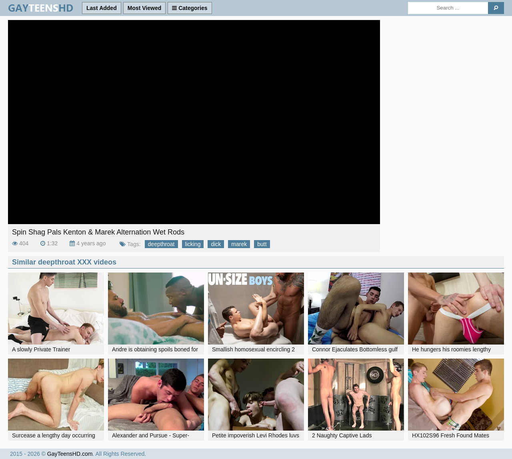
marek (239, 244)
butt (261, 244)
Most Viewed (145, 8)
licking (193, 244)
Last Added (101, 8)
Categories (189, 8)
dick (216, 244)
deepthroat (161, 244)
